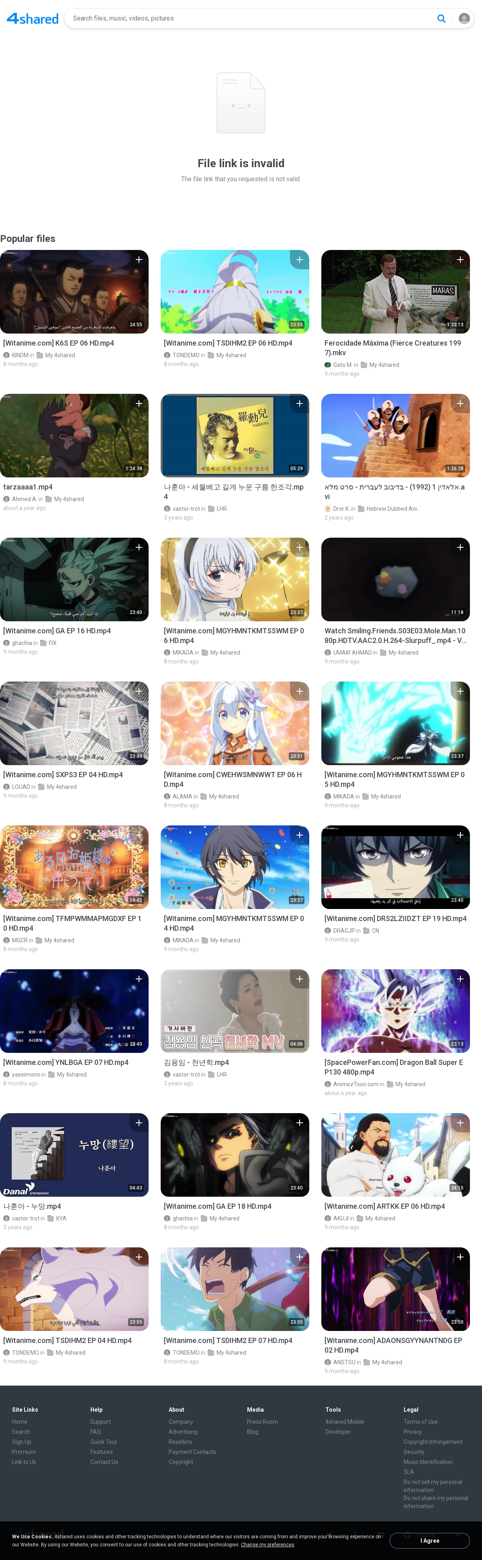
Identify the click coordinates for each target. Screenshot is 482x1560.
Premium (24, 1452)
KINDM (16, 355)
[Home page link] (32, 18)
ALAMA (178, 796)
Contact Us (104, 1462)
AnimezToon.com (352, 1084)
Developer (338, 1432)
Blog (252, 1432)
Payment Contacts (192, 1452)
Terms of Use (421, 1422)
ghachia (17, 643)
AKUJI (337, 1218)
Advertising (183, 1432)
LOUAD (16, 787)
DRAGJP (340, 930)
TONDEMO (182, 355)
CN (371, 930)
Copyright (181, 1462)
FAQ (95, 1432)
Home (19, 1422)
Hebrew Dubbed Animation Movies (390, 509)
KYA (57, 1218)
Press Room (262, 1422)
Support (100, 1422)
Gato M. (339, 365)
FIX (48, 643)
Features (101, 1452)
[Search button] (441, 18)
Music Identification (428, 1462)
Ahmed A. (20, 499)
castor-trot (182, 509)
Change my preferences (267, 1545)
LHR (217, 509)
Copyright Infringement (433, 1442)
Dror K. (337, 509)
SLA (409, 1472)
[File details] (74, 292)
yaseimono (21, 1074)
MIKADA (179, 652)
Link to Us (24, 1462)
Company (181, 1422)
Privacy (413, 1432)
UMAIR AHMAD (348, 652)
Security (414, 1452)
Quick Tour (103, 1442)
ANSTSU (340, 1362)
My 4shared (56, 355)
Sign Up (21, 1442)
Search (21, 1432)
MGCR (15, 940)
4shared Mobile (344, 1422)
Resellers (180, 1442)
